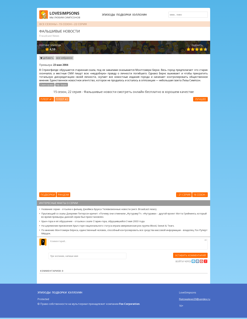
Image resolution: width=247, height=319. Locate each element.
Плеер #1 (46, 99)
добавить (47, 57)
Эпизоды (108, 14)
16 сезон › (200, 194)
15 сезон (65, 24)
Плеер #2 (62, 99)
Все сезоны (48, 24)
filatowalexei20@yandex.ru (194, 299)
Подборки (123, 14)
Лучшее (200, 99)
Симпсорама (47, 84)
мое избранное (64, 57)
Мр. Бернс (61, 84)
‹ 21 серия (183, 194)
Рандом (63, 194)
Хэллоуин (139, 14)
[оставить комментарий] (190, 255)
